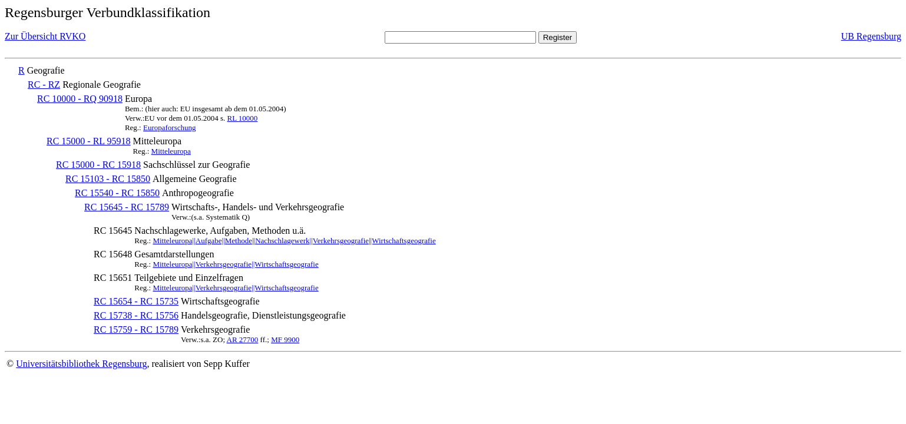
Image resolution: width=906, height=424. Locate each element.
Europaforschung (169, 127)
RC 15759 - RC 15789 (136, 329)
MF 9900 (285, 339)
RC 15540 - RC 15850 (117, 193)
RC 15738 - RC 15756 (136, 315)
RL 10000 (242, 118)
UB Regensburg (871, 36)
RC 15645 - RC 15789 (126, 207)
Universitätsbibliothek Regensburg (81, 364)
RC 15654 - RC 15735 (136, 301)
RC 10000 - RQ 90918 (80, 99)
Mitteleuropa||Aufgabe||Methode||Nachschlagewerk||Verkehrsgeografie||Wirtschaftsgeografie (294, 240)
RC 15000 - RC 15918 (98, 165)
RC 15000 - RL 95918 (89, 141)
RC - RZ (44, 85)
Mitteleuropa (171, 151)
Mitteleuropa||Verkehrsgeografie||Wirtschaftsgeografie (235, 264)
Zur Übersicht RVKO (45, 36)
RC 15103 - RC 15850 (107, 179)
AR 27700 (243, 339)
